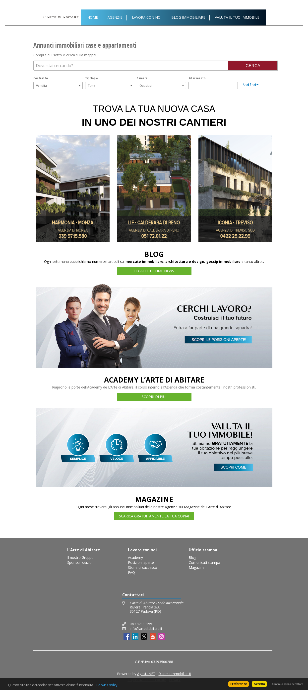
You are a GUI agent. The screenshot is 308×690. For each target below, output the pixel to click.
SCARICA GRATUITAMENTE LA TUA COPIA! (154, 516)
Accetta (259, 684)
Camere (142, 78)
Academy (135, 557)
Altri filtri (250, 84)
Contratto (40, 78)
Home (92, 17)
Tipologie (91, 78)
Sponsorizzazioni (80, 562)
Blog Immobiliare (188, 17)
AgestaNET (146, 673)
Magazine (196, 567)
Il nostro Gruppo (80, 557)
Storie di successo (142, 567)
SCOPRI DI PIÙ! (154, 396)
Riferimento (196, 78)
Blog (192, 557)
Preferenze (238, 684)
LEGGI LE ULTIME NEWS (154, 271)
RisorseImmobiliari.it (175, 673)
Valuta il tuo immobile (237, 17)
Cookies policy (106, 684)
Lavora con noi (147, 17)
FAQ (131, 572)
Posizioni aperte (141, 562)
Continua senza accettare (287, 684)
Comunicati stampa (204, 562)
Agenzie (115, 17)
